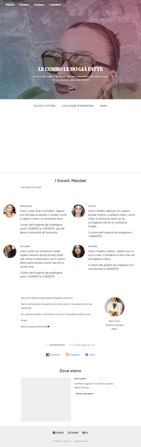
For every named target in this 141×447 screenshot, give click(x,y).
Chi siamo (24, 4)
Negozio (10, 4)
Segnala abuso (81, 441)
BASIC (103, 105)
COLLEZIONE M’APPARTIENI (78, 105)
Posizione (39, 4)
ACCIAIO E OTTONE (44, 105)
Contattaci (55, 4)
